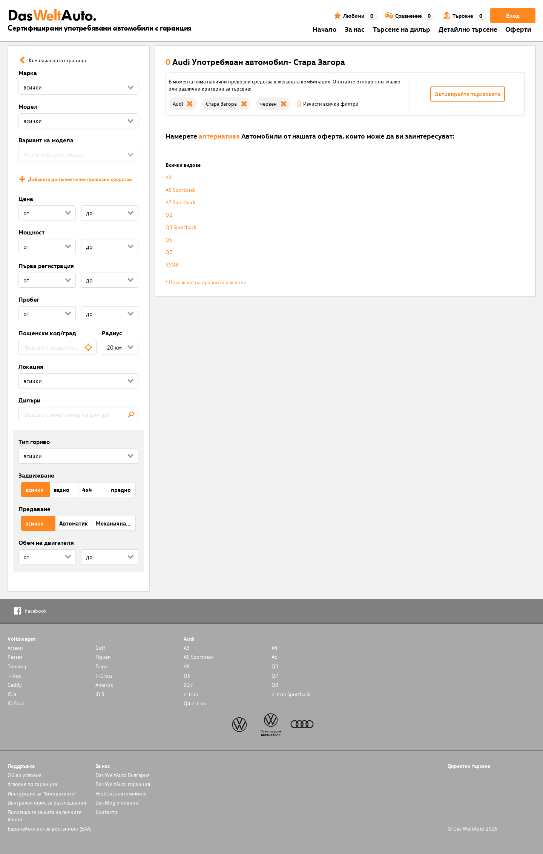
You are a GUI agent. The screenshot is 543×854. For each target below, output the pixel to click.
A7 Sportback (181, 202)
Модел (28, 106)
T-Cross (104, 675)
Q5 (169, 239)
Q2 (169, 214)
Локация (30, 366)
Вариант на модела (46, 140)
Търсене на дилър (401, 29)
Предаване (34, 509)
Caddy (15, 684)
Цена (25, 198)
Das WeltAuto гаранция (122, 784)
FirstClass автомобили (121, 793)
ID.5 (99, 694)
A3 (169, 177)
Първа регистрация (46, 266)
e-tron (191, 694)
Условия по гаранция (32, 784)
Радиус (112, 333)
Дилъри (29, 400)
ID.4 (12, 694)
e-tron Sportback (291, 694)
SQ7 (188, 684)
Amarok (104, 684)
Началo (325, 29)
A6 (275, 656)
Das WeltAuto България (122, 774)
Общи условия (24, 774)
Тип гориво (34, 441)
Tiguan (103, 656)
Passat (15, 656)
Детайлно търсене (468, 29)
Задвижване (36, 475)
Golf (100, 647)
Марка (27, 73)
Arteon (15, 647)
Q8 (275, 684)
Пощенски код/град (47, 333)
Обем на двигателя (46, 542)
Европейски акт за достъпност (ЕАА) (50, 828)
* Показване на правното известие (206, 282)
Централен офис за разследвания (47, 802)
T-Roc (14, 675)
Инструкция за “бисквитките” (42, 793)
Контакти (106, 811)
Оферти (518, 29)
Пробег (29, 299)
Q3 (275, 666)
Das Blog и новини (116, 802)
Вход (513, 15)
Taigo (101, 666)
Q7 (169, 252)
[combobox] (57, 347)
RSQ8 (172, 264)
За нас (355, 29)
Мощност (31, 232)
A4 (275, 647)
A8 (187, 666)
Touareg (17, 666)
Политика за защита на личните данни (44, 815)
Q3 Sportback (181, 227)
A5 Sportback (181, 189)
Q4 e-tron (195, 703)
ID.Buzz (16, 703)
